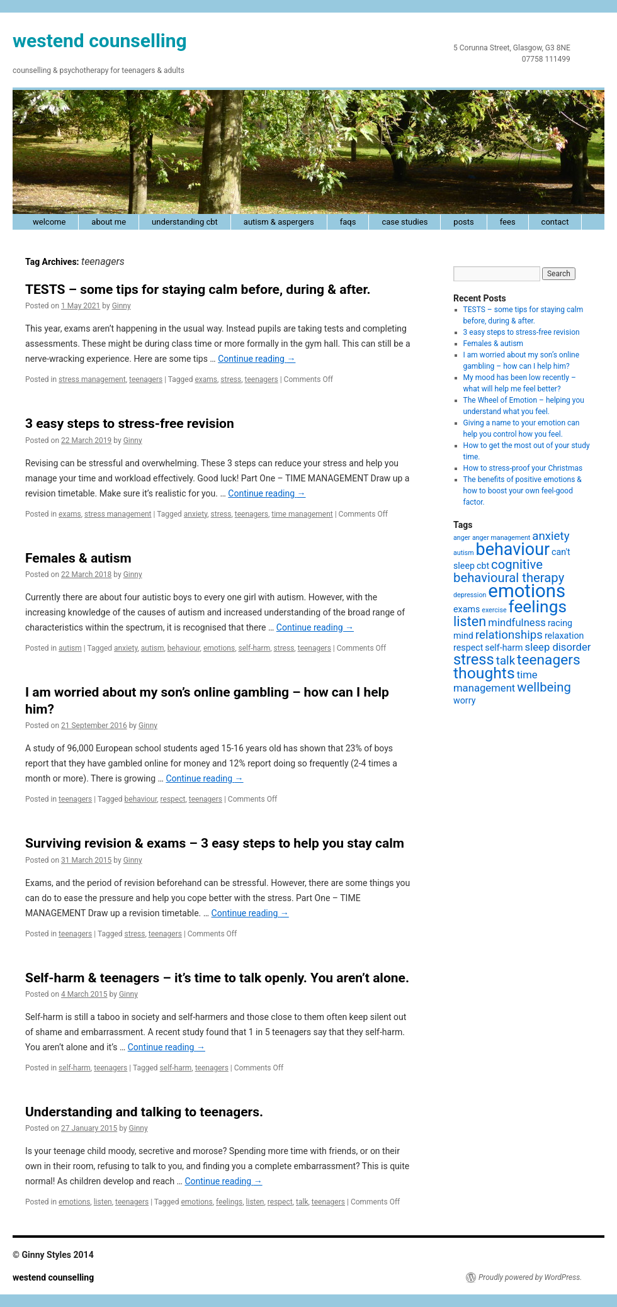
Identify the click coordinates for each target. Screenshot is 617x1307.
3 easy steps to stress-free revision (129, 423)
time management (301, 514)
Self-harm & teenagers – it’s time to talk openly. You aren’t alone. (217, 977)
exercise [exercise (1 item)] (494, 610)
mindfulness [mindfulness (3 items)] (517, 623)
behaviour (183, 648)
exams (206, 379)
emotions (219, 648)
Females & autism (78, 558)
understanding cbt (185, 222)
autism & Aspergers (279, 222)
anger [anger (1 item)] (461, 538)
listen (103, 1202)
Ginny (121, 305)
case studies (404, 222)
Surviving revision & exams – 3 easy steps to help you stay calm (214, 843)
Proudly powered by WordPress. (530, 1277)
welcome (49, 222)
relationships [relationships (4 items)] (509, 635)
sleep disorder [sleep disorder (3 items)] (558, 647)
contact (555, 222)
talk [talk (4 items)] (505, 661)
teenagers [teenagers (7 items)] (548, 659)
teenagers (145, 379)
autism (70, 648)
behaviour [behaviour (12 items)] (513, 549)
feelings (229, 1202)
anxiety (195, 514)
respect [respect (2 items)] (468, 647)
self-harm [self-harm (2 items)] (504, 647)
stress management (92, 379)
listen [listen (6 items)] (469, 621)
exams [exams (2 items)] (466, 609)
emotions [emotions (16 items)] (526, 591)
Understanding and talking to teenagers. (144, 1111)
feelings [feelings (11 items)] (538, 606)
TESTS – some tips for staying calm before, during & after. (198, 289)
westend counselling (100, 41)
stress (230, 379)
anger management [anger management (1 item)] (501, 538)
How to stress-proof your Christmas (523, 468)
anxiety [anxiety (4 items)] (550, 536)
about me (108, 222)
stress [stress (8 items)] (473, 659)
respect (173, 799)
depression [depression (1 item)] (469, 595)
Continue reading (256, 359)
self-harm (254, 648)
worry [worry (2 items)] (464, 700)
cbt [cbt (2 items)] (483, 566)
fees (508, 222)
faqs (348, 222)
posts (463, 222)
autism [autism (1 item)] (463, 553)
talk (302, 1202)
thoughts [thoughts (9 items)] (484, 673)
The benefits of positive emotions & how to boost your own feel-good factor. (522, 491)
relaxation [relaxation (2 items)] (564, 636)
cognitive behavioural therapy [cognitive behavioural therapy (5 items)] (508, 571)
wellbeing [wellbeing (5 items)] (544, 687)
